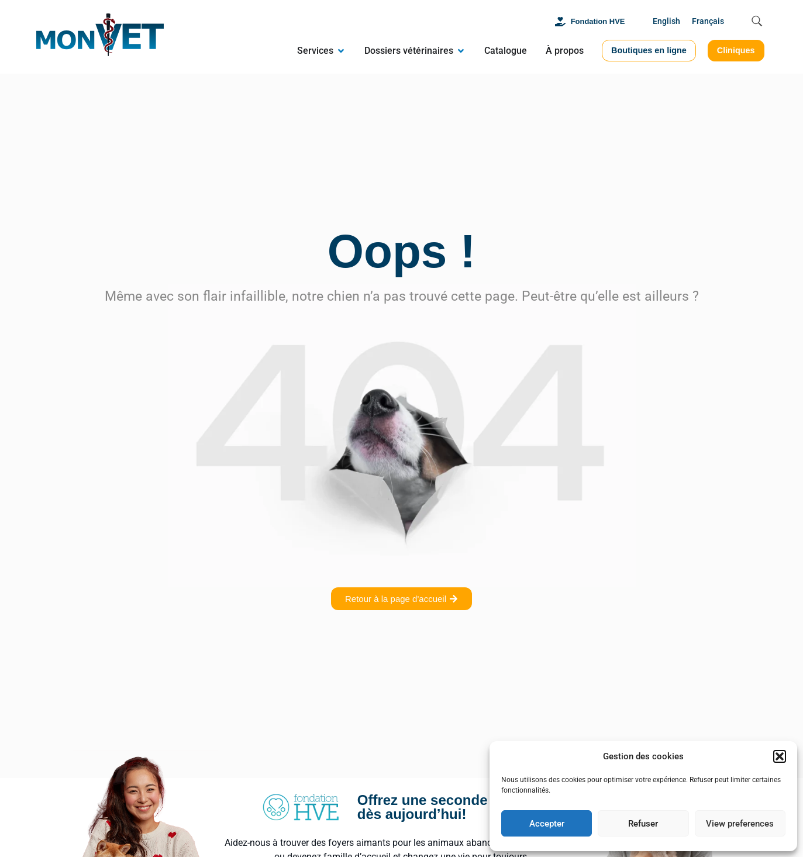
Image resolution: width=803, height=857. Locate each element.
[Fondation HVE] (560, 21)
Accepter (546, 823)
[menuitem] (666, 22)
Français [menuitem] (708, 21)
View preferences (740, 823)
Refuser (643, 823)
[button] (779, 756)
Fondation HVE (598, 21)
